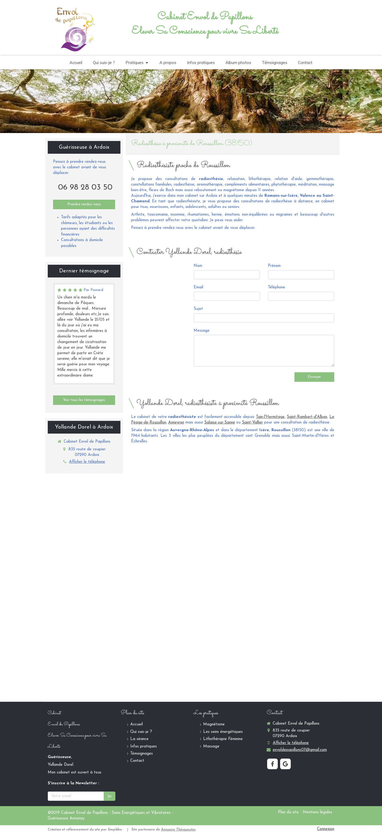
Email (198, 287)
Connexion (325, 829)
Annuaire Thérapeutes (178, 829)
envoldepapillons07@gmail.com (300, 750)
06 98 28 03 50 (85, 187)
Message (202, 331)
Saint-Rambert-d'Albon (307, 417)
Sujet (198, 309)
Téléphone (276, 287)
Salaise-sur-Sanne (219, 423)
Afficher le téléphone (87, 462)
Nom (198, 266)
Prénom (274, 266)
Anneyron (176, 423)
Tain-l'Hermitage (270, 417)
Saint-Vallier (252, 423)
